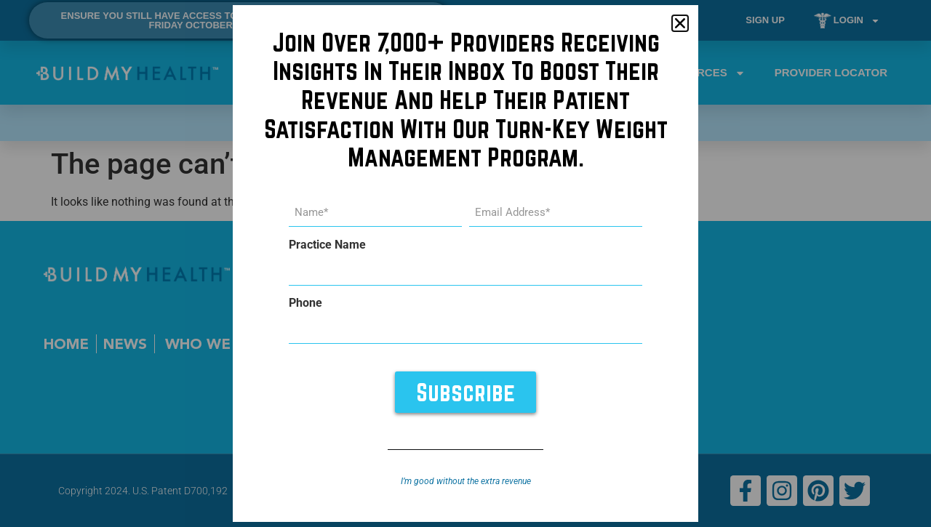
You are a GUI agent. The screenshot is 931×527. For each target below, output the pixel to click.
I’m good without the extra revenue (466, 481)
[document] (465, 263)
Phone (305, 303)
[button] (680, 23)
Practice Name (327, 245)
